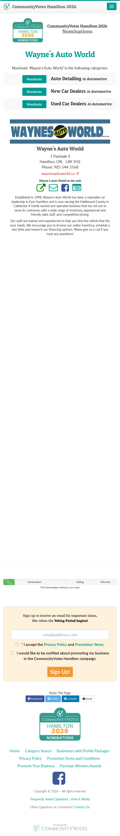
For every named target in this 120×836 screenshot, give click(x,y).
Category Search (38, 751)
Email (87, 698)
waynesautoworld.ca (58, 173)
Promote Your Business (36, 766)
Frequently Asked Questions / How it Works (60, 799)
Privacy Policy (55, 644)
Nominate (34, 79)
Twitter (53, 698)
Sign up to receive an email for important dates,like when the (60, 618)
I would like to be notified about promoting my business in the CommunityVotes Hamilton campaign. (60, 656)
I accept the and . (60, 644)
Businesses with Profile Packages (83, 751)
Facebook (35, 698)
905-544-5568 (66, 167)
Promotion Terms (89, 644)
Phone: (47, 167)
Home (15, 751)
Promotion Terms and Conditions (73, 758)
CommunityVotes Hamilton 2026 (40, 6)
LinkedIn (70, 698)
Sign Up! (60, 672)
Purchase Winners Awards (80, 766)
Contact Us (81, 807)
